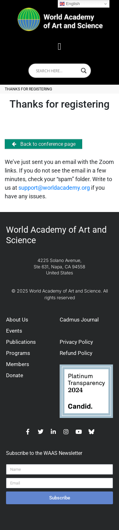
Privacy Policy (76, 342)
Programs (18, 353)
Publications (21, 342)
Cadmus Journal (79, 319)
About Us (17, 319)
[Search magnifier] (83, 70)
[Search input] (57, 70)
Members (17, 364)
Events (14, 331)
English (70, 3)
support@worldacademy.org (54, 187)
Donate (14, 375)
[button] (60, 46)
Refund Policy (76, 353)
